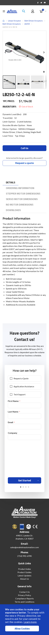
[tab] (10, 182)
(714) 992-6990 (24, 556)
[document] (25, 619)
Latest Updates (24, 575)
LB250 (27, 24)
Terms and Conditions (24, 601)
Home (3, 20)
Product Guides (25, 572)
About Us (24, 579)
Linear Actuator (14, 21)
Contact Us (24, 592)
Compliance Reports (24, 598)
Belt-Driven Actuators (34, 21)
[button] (44, 72)
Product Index (24, 569)
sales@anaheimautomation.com (24, 547)
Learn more (30, 621)
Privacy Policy (24, 595)
